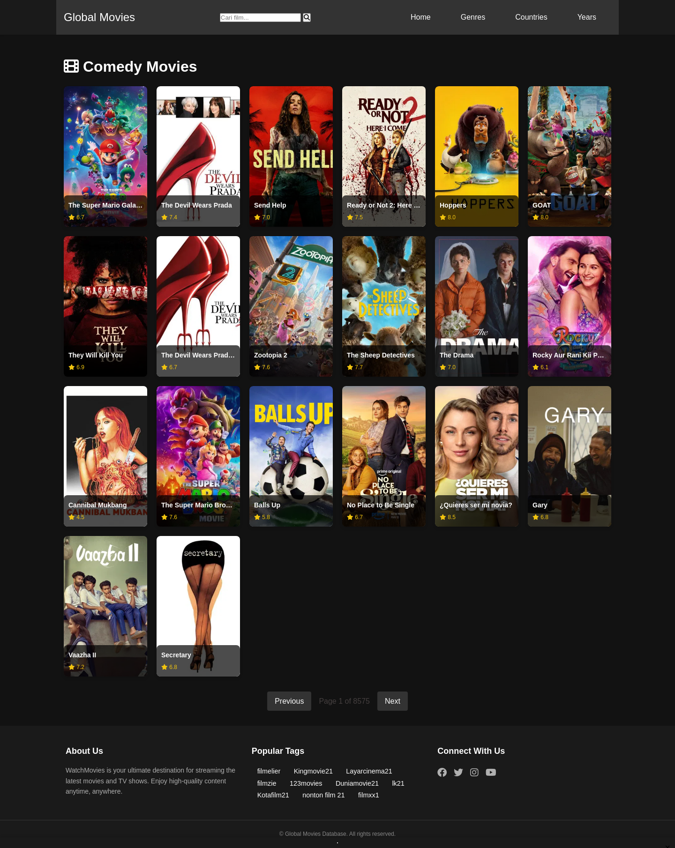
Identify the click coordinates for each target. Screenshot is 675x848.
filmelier (269, 771)
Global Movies (99, 17)
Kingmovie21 (313, 771)
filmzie (267, 783)
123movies (306, 783)
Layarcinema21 (369, 771)
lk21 (398, 783)
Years (587, 17)
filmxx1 (368, 795)
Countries (531, 17)
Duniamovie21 (357, 783)
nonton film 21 (323, 795)
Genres (473, 17)
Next (392, 701)
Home (421, 17)
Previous (289, 701)
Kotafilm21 (273, 795)
